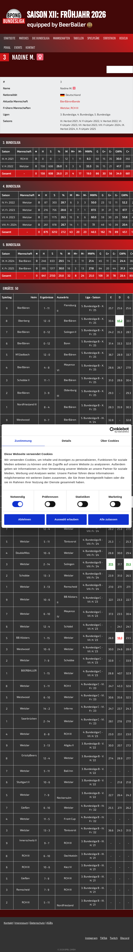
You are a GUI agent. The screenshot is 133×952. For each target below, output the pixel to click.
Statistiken (109, 38)
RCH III (74, 107)
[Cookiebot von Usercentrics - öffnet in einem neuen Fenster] (112, 430)
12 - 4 (46, 528)
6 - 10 (47, 613)
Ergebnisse (46, 297)
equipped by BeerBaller (59, 24)
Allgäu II (65, 745)
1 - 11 (47, 308)
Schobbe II (26, 380)
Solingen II (66, 331)
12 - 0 (47, 320)
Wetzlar (65, 107)
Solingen (65, 564)
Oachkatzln (67, 855)
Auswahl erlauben (66, 519)
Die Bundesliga (40, 38)
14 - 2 (46, 708)
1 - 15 (47, 638)
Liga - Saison (92, 297)
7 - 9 (46, 660)
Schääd (65, 626)
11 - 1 (47, 380)
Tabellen (79, 38)
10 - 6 (47, 553)
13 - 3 (47, 575)
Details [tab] (66, 440)
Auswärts (62, 297)
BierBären (25, 260)
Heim (34, 297)
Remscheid (67, 586)
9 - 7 (46, 420)
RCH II (64, 685)
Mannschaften (61, 38)
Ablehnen (24, 519)
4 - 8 (47, 367)
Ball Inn (65, 770)
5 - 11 (47, 541)
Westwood (26, 419)
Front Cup (66, 818)
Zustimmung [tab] (23, 440)
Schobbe (27, 575)
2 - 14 (46, 564)
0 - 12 (47, 332)
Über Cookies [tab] (110, 440)
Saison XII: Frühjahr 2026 (66, 14)
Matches (23, 38)
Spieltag (7, 297)
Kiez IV (64, 867)
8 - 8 (47, 734)
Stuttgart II (26, 782)
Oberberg (26, 320)
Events (18, 48)
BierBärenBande (70, 101)
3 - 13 (47, 586)
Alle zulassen (108, 519)
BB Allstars (25, 637)
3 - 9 (46, 392)
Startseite (9, 38)
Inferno (65, 708)
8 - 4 (47, 407)
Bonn (63, 343)
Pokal (7, 48)
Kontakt (30, 48)
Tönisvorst (66, 541)
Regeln (123, 38)
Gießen (28, 807)
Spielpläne (93, 38)
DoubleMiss (25, 552)
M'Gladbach (25, 354)
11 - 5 (47, 819)
